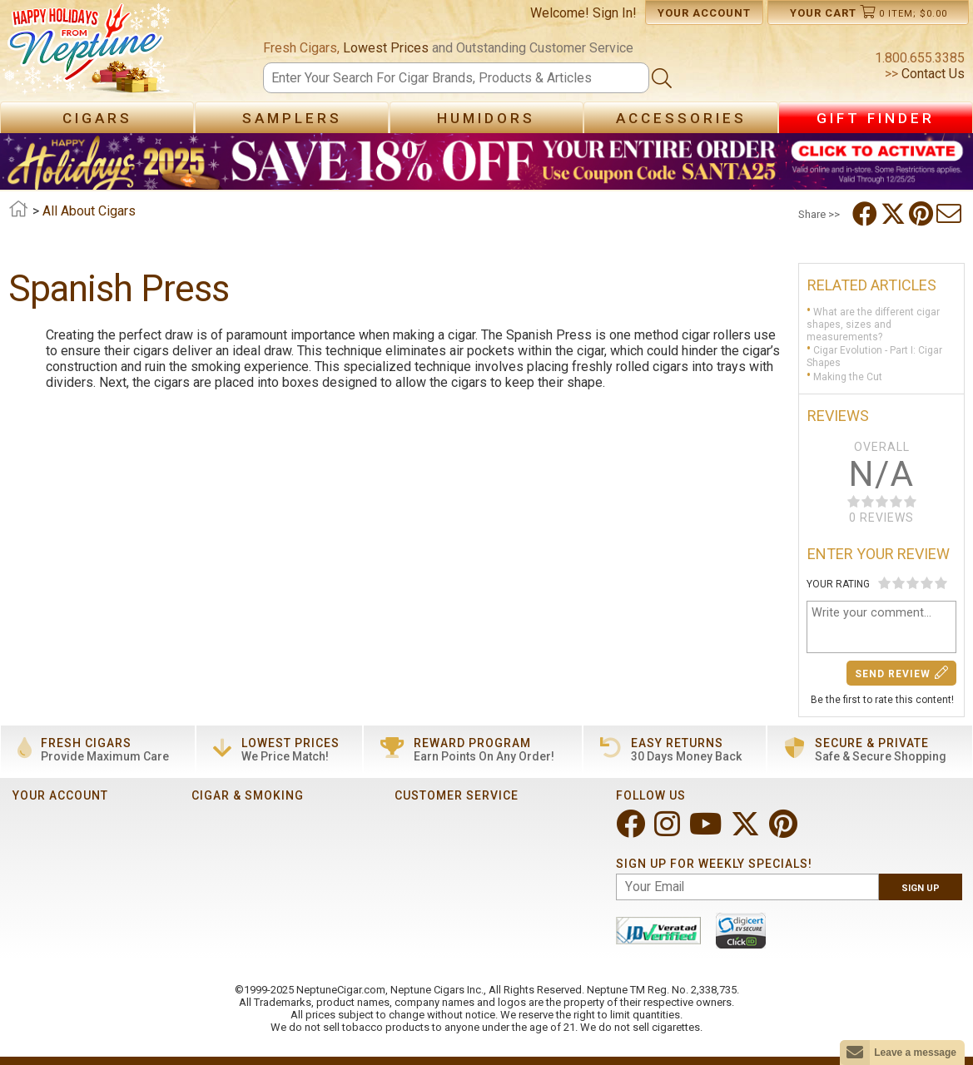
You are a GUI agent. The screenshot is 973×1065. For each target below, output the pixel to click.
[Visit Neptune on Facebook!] (632, 831)
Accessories (681, 118)
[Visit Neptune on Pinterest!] (785, 831)
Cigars (97, 118)
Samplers (292, 118)
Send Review (902, 673)
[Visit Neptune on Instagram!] (668, 831)
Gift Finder (876, 118)
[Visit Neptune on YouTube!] (707, 831)
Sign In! (615, 13)
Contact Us (931, 74)
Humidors (486, 118)
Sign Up (920, 888)
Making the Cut (847, 377)
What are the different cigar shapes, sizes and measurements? (873, 324)
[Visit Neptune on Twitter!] (747, 831)
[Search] (456, 77)
